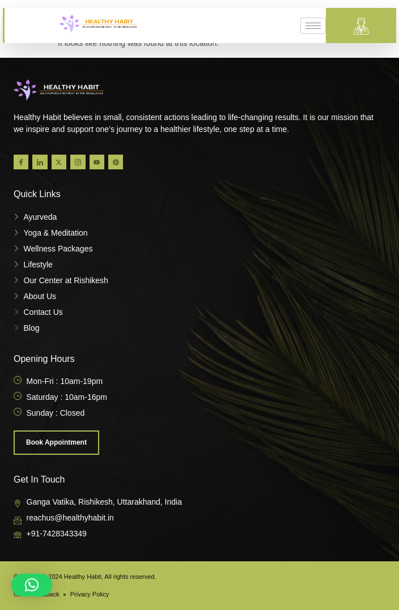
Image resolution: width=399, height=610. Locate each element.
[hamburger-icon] (313, 26)
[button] (31, 585)
